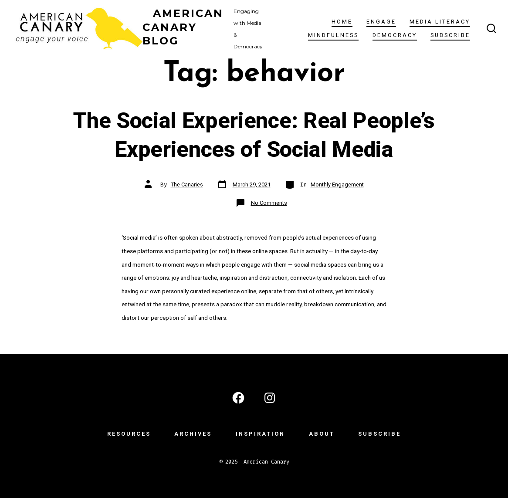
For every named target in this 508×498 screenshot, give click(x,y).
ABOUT (322, 433)
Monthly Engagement (337, 184)
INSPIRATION (260, 433)
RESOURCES (129, 433)
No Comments (269, 203)
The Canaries (187, 184)
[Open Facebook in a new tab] (238, 398)
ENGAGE (381, 21)
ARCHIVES (193, 433)
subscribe (450, 35)
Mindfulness (333, 35)
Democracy (395, 35)
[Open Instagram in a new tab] (270, 398)
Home (342, 21)
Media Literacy (440, 21)
